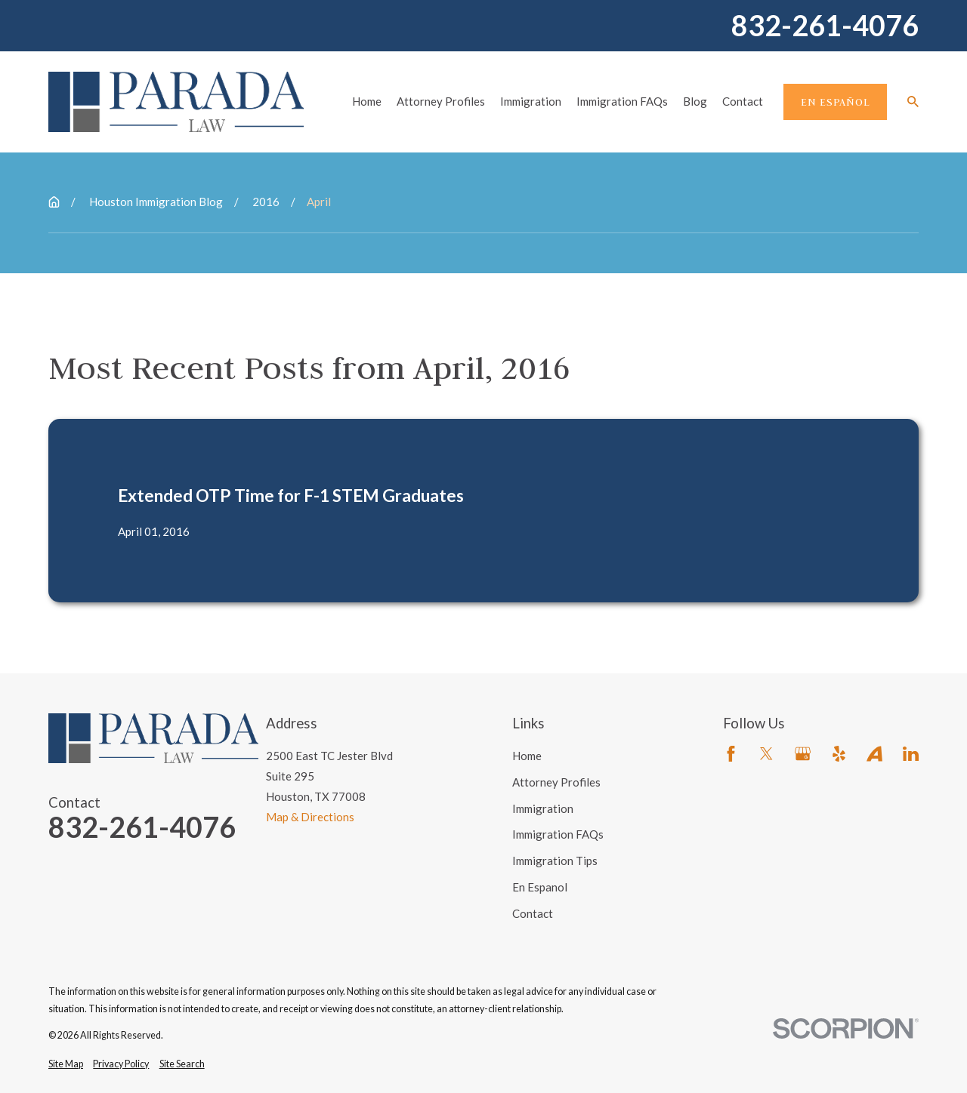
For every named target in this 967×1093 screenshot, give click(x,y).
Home (527, 755)
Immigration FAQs (558, 834)
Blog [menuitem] (695, 101)
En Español (835, 102)
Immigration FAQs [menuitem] (622, 101)
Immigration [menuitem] (530, 101)
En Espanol (539, 887)
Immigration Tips (555, 860)
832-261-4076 (825, 25)
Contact (532, 913)
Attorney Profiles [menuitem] (441, 101)
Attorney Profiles (556, 782)
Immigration (542, 808)
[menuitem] (65, 1064)
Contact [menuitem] (742, 101)
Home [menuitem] (367, 101)
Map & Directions (310, 817)
